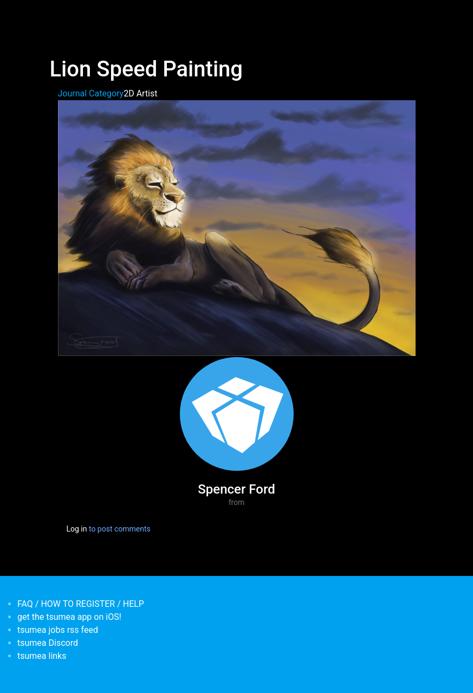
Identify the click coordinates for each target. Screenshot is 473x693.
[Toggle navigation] (57, 15)
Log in (77, 528)
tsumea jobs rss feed (57, 630)
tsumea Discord (47, 643)
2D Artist (140, 93)
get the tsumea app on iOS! (69, 617)
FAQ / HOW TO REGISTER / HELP (80, 604)
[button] (237, 227)
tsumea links (41, 656)
